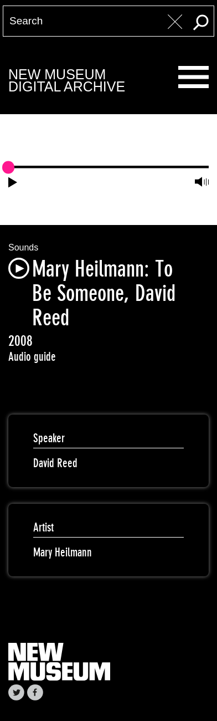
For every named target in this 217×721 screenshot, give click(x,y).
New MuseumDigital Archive (66, 81)
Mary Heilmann (62, 552)
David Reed (55, 463)
